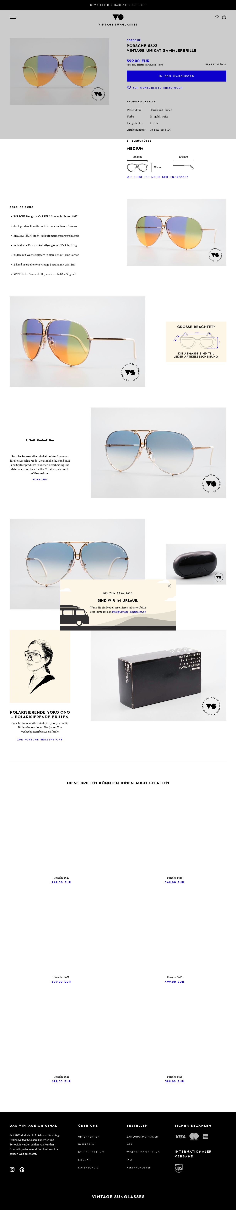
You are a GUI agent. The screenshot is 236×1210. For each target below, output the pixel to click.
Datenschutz (88, 1167)
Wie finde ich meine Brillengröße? (157, 177)
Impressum (86, 1144)
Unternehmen (89, 1136)
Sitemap (84, 1159)
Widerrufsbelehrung (142, 1152)
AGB (129, 1144)
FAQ (129, 1159)
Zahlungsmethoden (142, 1136)
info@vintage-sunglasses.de (129, 612)
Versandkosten (138, 1167)
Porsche (40, 479)
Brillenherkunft (91, 1152)
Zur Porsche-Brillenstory (40, 739)
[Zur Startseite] (118, 1196)
